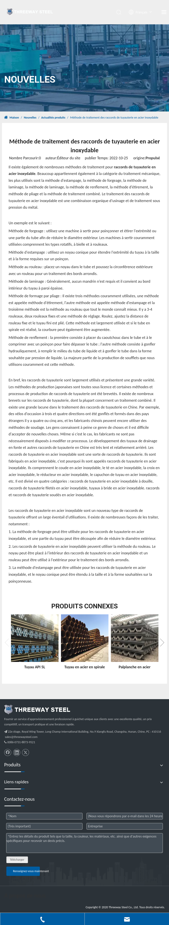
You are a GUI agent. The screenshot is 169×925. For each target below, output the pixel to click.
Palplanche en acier (135, 667)
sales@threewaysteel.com (21, 737)
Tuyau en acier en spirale (84, 667)
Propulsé (152, 158)
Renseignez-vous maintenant (26, 871)
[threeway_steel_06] (37, 709)
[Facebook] (7, 752)
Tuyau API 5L (34, 667)
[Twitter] (25, 752)
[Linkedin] (16, 752)
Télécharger (17, 860)
